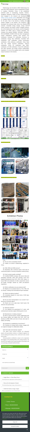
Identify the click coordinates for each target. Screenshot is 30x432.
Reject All (15, 422)
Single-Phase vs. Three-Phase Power (11, 377)
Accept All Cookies (15, 426)
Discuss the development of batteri (10, 383)
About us (4, 349)
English (26, 1)
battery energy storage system (8, 17)
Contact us (4, 354)
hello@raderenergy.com (17, 1)
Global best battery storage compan (10, 388)
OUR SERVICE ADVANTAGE (8, 362)
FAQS (3, 358)
